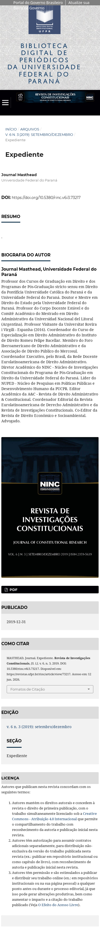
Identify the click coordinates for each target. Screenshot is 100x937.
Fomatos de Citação (27, 689)
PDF (13, 589)
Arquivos (29, 129)
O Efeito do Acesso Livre (58, 904)
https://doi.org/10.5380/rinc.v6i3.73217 (46, 197)
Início (11, 129)
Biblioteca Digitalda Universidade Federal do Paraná (44, 63)
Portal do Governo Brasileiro (38, 2)
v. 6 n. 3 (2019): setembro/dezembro (39, 134)
